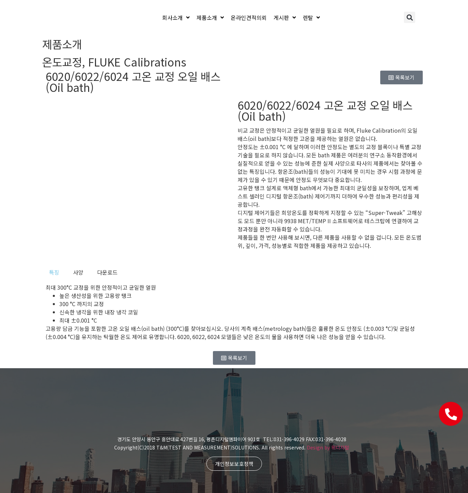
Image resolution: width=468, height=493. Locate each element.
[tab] (54, 272)
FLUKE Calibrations (137, 62)
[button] (409, 17)
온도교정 (62, 62)
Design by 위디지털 (328, 447)
